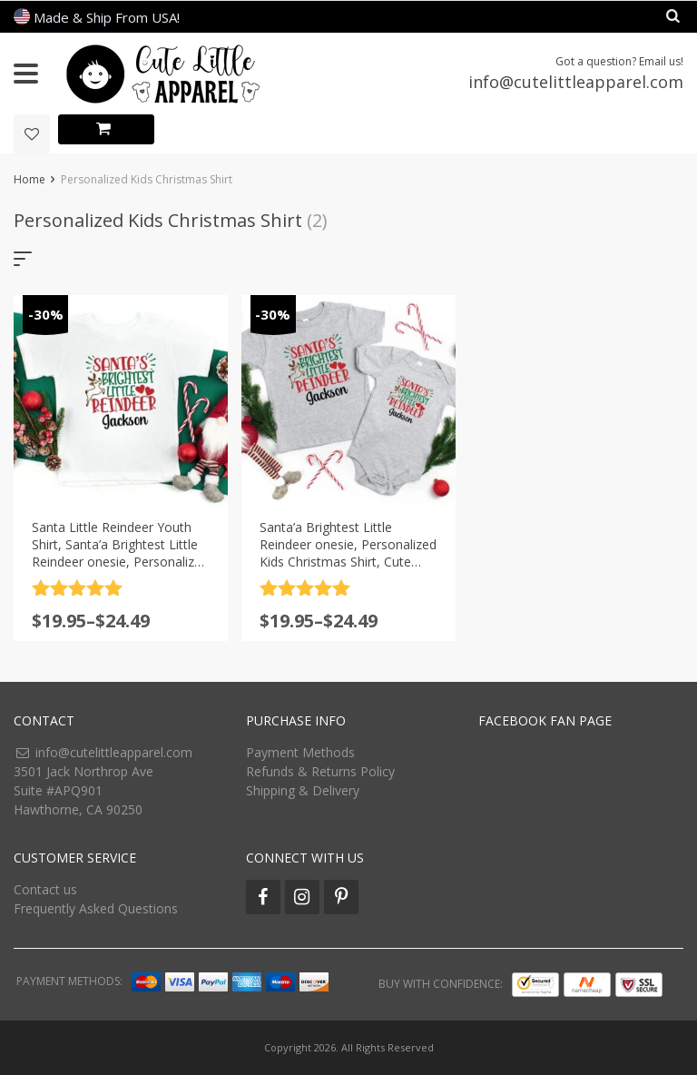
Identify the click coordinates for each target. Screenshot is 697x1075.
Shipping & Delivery (302, 790)
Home (29, 179)
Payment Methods (300, 752)
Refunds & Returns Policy (320, 771)
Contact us (45, 889)
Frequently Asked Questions (96, 908)
